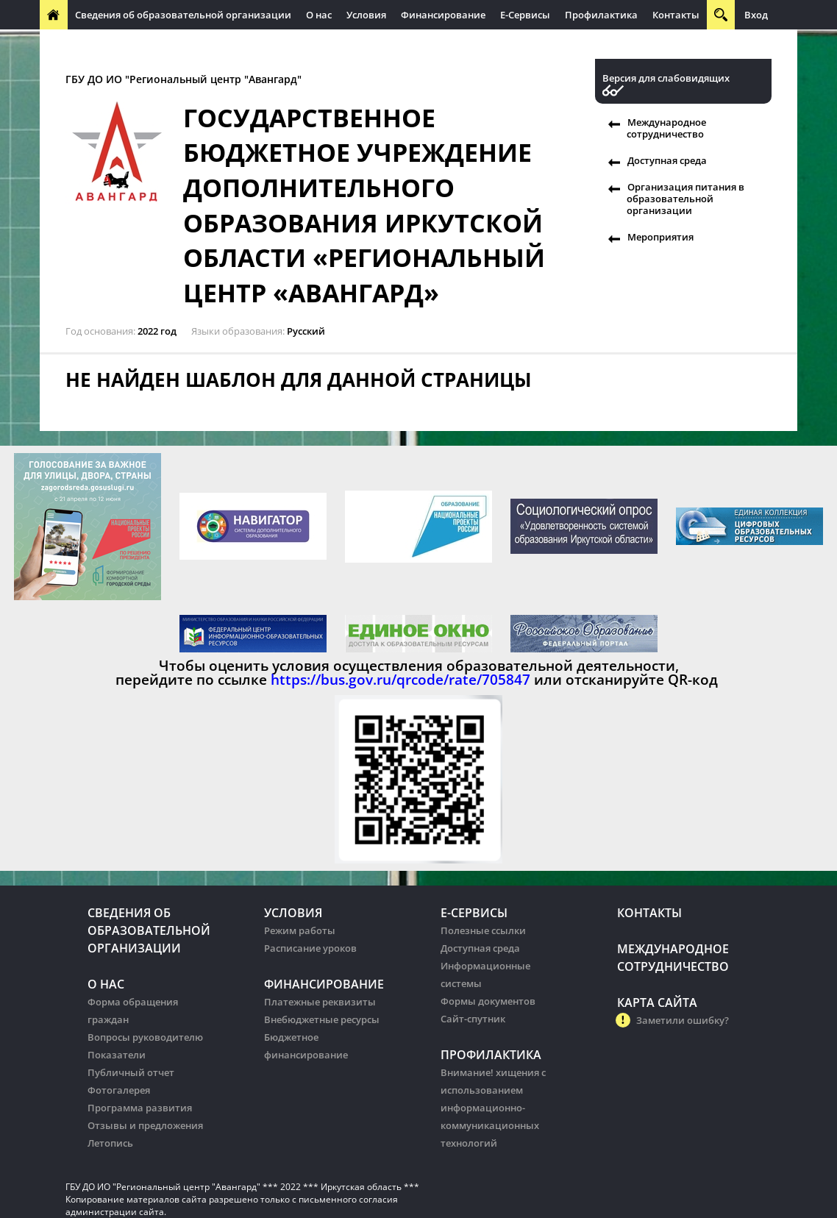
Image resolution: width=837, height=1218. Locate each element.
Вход (756, 14)
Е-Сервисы (525, 14)
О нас (319, 14)
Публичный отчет (131, 1072)
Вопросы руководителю (145, 1037)
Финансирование (443, 14)
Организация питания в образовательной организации (685, 198)
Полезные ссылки (483, 930)
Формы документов (488, 1001)
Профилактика (601, 14)
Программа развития (140, 1107)
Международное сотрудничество (126, 44)
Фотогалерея (119, 1090)
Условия (366, 14)
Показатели (117, 1054)
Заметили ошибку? (682, 1020)
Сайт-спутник (473, 1018)
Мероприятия (660, 236)
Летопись (110, 1143)
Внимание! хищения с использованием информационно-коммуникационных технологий (493, 1108)
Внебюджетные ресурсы (322, 1019)
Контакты (675, 14)
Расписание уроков (310, 948)
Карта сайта (657, 1002)
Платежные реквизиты (320, 1001)
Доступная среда (667, 160)
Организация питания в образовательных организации (357, 44)
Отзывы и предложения (145, 1125)
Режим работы (299, 930)
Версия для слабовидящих (666, 78)
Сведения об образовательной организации (183, 14)
